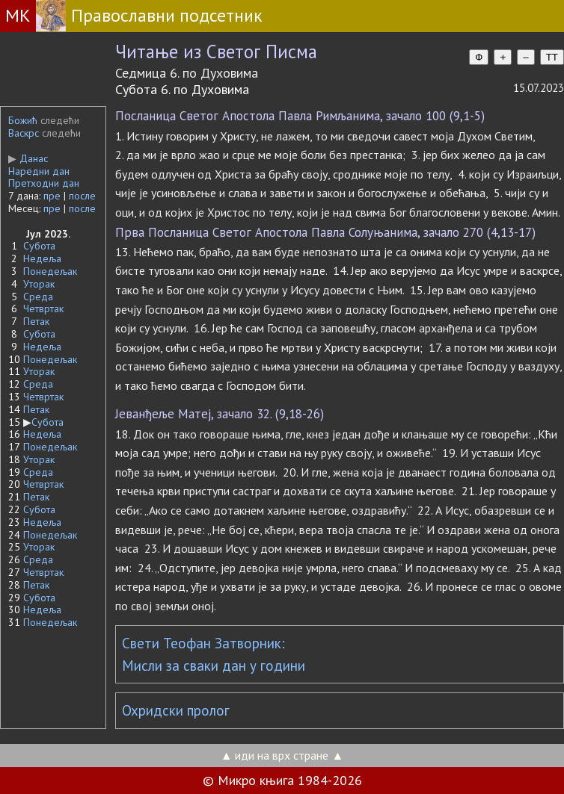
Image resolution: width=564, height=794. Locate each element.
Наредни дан (39, 171)
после (82, 195)
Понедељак (50, 271)
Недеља (42, 258)
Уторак (39, 284)
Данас (28, 158)
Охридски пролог (176, 710)
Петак (36, 321)
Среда (38, 296)
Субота (39, 245)
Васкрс (23, 133)
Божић (22, 120)
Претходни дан (43, 183)
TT (552, 57)
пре (52, 195)
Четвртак (43, 308)
